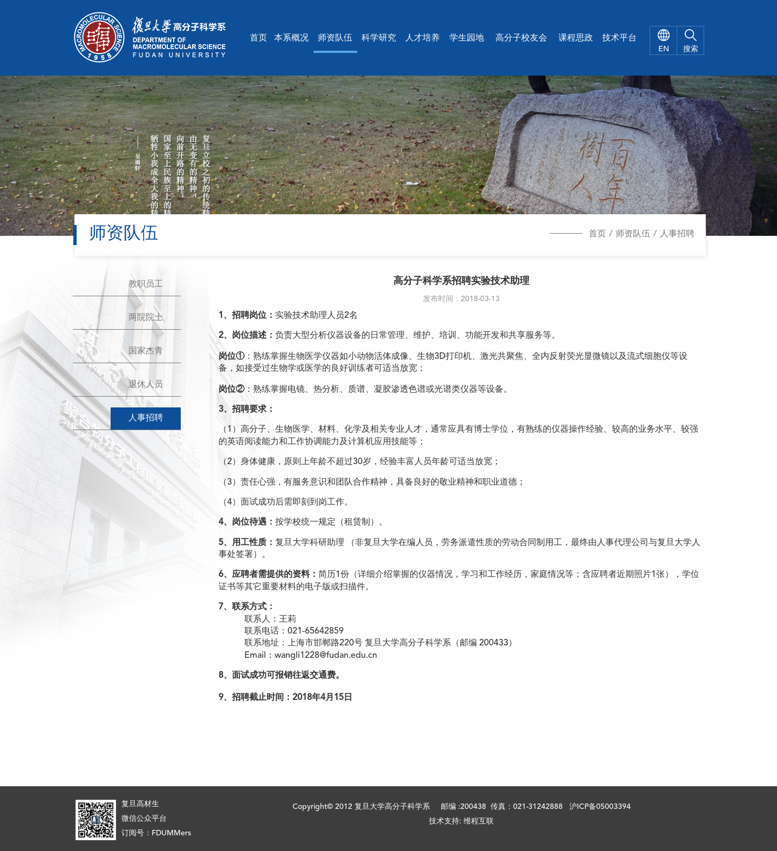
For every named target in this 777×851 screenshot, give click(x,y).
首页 (258, 38)
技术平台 (619, 38)
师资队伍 (335, 38)
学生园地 (466, 38)
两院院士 (145, 318)
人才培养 (422, 38)
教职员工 (145, 284)
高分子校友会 (521, 38)
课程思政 (575, 38)
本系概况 (291, 38)
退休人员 (145, 384)
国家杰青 (145, 351)
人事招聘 (677, 234)
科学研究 (379, 38)
